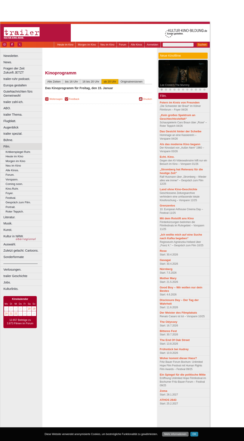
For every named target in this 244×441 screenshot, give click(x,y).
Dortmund (104, 424)
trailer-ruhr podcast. (16, 79)
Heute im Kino (65, 44)
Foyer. (9, 193)
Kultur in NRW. (13, 236)
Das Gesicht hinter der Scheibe (180, 131)
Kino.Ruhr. (12, 188)
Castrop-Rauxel (88, 424)
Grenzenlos (167, 205)
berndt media (80, 416)
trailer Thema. (12, 114)
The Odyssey (168, 321)
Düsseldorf (117, 424)
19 (34, 308)
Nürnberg (166, 269)
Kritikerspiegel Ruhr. (18, 151)
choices (75, 420)
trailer (98, 420)
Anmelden (152, 44)
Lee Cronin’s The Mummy (174, 85)
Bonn (75, 424)
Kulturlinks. (10, 289)
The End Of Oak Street (175, 340)
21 (11, 313)
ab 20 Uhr (110, 81)
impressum (96, 416)
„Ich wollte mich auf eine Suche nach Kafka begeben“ (181, 236)
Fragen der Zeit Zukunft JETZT (23, 70)
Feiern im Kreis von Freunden (180, 102)
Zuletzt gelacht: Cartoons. (20, 250)
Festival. (11, 197)
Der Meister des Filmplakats (178, 312)
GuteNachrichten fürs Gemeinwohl (18, 93)
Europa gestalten (15, 85)
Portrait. (10, 207)
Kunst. (7, 230)
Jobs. (7, 282)
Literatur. (9, 217)
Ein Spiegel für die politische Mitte (183, 374)
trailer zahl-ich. (13, 102)
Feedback (74, 99)
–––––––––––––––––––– (20, 263)
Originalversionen (132, 81)
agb (122, 416)
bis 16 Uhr (71, 81)
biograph (64, 420)
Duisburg (130, 424)
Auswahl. (9, 244)
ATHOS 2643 (168, 399)
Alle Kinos (136, 44)
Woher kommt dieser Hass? (178, 358)
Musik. (7, 223)
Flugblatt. (9, 121)
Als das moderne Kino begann (180, 144)
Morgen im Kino (87, 44)
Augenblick (10, 127)
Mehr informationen (175, 434)
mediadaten (133, 416)
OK (194, 434)
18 (29, 308)
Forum (122, 44)
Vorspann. (12, 179)
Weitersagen (56, 99)
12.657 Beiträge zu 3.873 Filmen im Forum (20, 322)
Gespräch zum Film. (18, 202)
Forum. (10, 174)
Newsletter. (11, 56)
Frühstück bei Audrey (174, 349)
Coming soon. (14, 184)
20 (6, 313)
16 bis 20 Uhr (90, 81)
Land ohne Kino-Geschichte (178, 189)
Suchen (202, 44)
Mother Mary (168, 278)
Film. (6, 146)
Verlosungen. (12, 269)
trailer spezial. (12, 133)
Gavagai (165, 260)
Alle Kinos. (12, 170)
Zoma (163, 390)
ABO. (7, 108)
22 (15, 313)
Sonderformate (13, 257)
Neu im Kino (107, 44)
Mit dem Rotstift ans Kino (177, 218)
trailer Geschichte (15, 276)
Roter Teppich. (15, 211)
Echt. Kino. (167, 156)
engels (86, 420)
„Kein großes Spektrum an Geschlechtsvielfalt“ (177, 117)
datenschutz (111, 416)
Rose (163, 250)
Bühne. (8, 140)
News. (7, 62)
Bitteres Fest (168, 331)
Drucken (147, 99)
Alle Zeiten (54, 81)
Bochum (66, 424)
